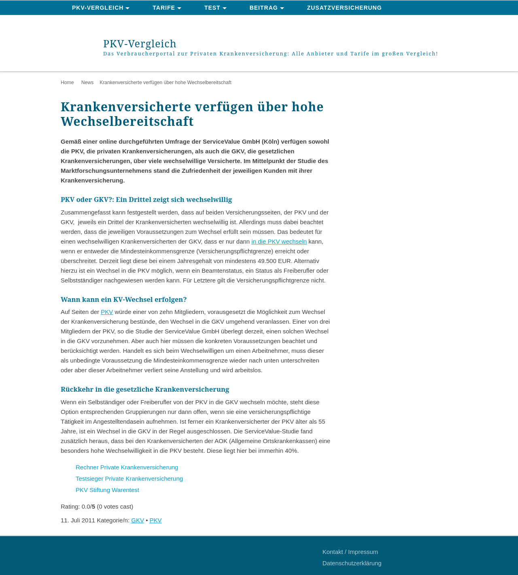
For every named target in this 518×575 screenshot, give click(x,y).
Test (212, 7)
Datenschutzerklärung (352, 563)
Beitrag (264, 7)
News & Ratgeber (103, 22)
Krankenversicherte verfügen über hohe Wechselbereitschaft (165, 82)
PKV (107, 311)
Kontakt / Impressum (350, 551)
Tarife (164, 7)
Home (67, 82)
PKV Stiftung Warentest (107, 489)
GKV (137, 520)
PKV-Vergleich (97, 7)
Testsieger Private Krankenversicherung (129, 478)
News (87, 82)
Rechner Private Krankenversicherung (127, 467)
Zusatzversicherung (344, 7)
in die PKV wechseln (279, 241)
